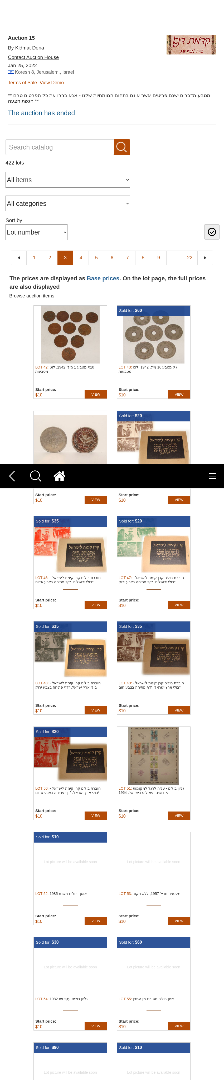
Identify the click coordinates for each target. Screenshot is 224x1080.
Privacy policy (132, 961)
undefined (118, 1004)
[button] (76, 1073)
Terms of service (135, 952)
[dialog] (112, 1046)
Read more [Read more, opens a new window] (117, 1043)
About (125, 980)
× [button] (218, 1018)
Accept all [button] (176, 1039)
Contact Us (130, 943)
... (174, 908)
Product (127, 989)
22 (189, 908)
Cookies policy (133, 970)
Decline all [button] (176, 1052)
